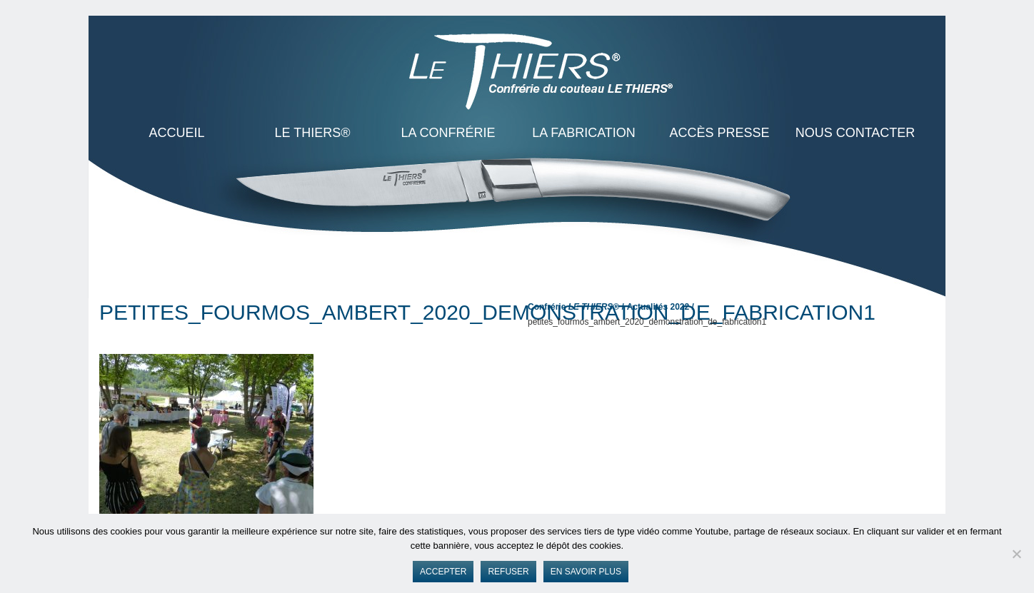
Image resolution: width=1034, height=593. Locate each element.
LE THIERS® (313, 133)
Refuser (508, 572)
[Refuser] (1016, 554)
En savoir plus (586, 572)
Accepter (443, 572)
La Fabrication (584, 133)
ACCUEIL (176, 133)
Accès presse (719, 133)
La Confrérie (448, 133)
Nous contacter (855, 133)
